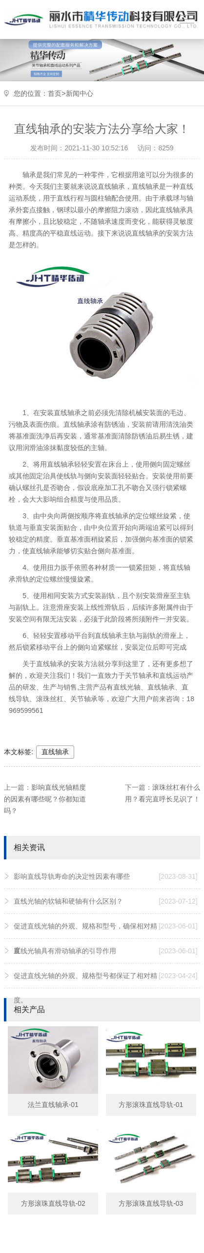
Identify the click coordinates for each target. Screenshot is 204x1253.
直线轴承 (55, 752)
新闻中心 (79, 93)
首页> (56, 93)
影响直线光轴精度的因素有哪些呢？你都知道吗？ (45, 799)
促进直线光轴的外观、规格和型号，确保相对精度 (105, 934)
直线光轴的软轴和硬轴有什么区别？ (105, 901)
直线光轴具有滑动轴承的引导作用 (105, 951)
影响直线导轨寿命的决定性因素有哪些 (105, 876)
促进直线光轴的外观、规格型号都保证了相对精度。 (105, 983)
